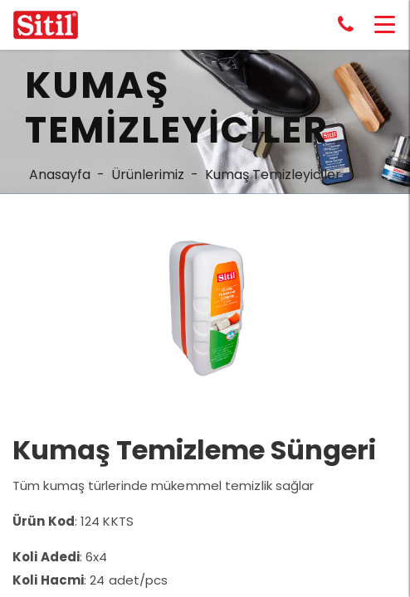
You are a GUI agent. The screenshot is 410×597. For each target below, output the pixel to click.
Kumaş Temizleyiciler (273, 174)
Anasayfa (59, 174)
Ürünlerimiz (147, 174)
